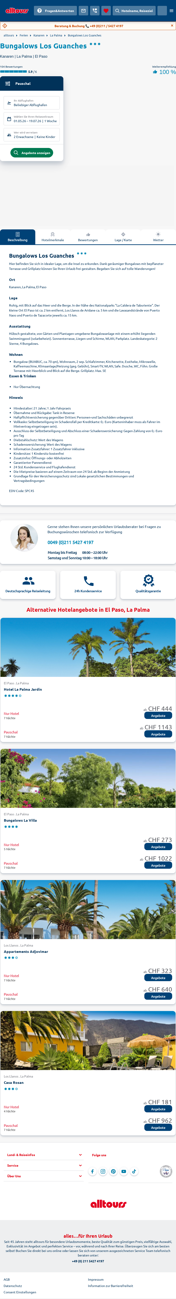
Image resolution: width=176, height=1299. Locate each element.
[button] (45, 1156)
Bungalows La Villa (20, 821)
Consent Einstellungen (20, 1293)
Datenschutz (13, 1287)
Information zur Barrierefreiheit (110, 1287)
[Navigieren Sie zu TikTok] (134, 1172)
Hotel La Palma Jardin (23, 690)
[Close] (172, 25)
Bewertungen (88, 237)
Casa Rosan (14, 1083)
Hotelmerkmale (53, 237)
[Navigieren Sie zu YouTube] (124, 1172)
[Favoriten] (106, 10)
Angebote (158, 716)
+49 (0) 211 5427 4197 (88, 1262)
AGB (7, 1280)
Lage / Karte (123, 237)
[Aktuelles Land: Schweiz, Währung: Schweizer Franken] (162, 10)
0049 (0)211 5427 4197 (70, 543)
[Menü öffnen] (171, 10)
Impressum (96, 1280)
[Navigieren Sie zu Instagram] (103, 1172)
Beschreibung (17, 237)
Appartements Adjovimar (26, 952)
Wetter (158, 237)
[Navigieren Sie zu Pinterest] (113, 1172)
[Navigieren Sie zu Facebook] (92, 1172)
